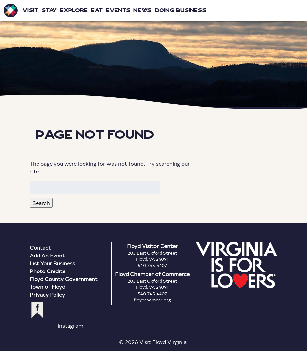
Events (118, 10)
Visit (30, 10)
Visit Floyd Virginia (10, 10)
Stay (49, 10)
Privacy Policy (47, 294)
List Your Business (52, 263)
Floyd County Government (64, 279)
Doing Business (180, 10)
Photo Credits (47, 271)
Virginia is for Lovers (236, 265)
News (142, 10)
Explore (74, 10)
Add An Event (47, 255)
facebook (37, 310)
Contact (40, 247)
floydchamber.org (152, 300)
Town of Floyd (47, 286)
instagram (70, 325)
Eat (97, 10)
